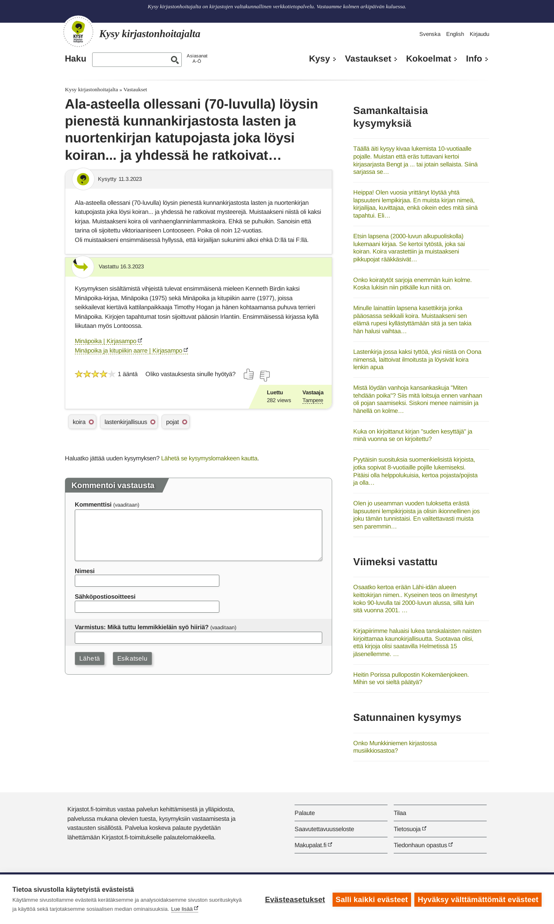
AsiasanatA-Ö (197, 58)
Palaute (305, 812)
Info (474, 59)
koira (79, 421)
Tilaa (400, 812)
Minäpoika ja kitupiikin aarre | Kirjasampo (128, 350)
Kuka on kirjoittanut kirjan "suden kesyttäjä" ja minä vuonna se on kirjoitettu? (412, 435)
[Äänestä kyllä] (249, 374)
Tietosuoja (407, 828)
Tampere (312, 400)
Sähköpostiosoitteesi (105, 596)
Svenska (429, 34)
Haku (75, 59)
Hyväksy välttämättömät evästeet (478, 899)
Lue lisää (182, 909)
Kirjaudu (479, 34)
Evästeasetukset (294, 899)
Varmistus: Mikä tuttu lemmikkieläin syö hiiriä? (142, 626)
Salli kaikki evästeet (371, 899)
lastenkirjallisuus (126, 421)
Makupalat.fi (310, 844)
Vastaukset (368, 59)
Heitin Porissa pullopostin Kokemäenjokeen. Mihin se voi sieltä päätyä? (411, 678)
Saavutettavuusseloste (324, 828)
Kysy (319, 59)
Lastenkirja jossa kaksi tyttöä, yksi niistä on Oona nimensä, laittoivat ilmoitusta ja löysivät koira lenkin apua (417, 359)
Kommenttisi (93, 504)
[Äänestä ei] (264, 376)
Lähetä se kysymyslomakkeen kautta (209, 458)
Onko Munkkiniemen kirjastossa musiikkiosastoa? (395, 746)
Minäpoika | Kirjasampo (105, 340)
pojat (172, 421)
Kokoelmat (428, 59)
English (455, 34)
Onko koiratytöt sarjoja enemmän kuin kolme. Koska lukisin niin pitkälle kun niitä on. (412, 283)
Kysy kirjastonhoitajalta (91, 89)
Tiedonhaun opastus (420, 844)
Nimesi (85, 570)
